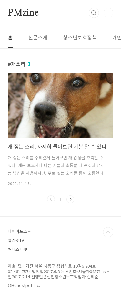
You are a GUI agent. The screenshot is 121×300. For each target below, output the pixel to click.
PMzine (23, 12)
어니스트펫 (17, 249)
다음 (70, 199)
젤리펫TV (16, 240)
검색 (94, 13)
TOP (108, 232)
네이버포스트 (19, 231)
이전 (51, 199)
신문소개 (37, 37)
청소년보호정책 (80, 37)
